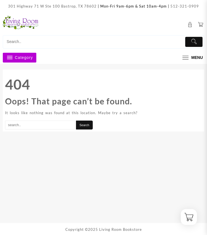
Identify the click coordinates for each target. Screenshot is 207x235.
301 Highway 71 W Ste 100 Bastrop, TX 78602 (52, 6)
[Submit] (194, 42)
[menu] (192, 57)
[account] (190, 24)
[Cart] (200, 25)
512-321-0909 (184, 6)
